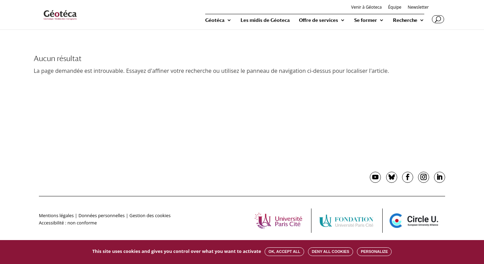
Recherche (405, 20)
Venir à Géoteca (366, 7)
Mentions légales (56, 215)
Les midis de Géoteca (265, 20)
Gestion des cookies (150, 215)
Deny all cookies (330, 251)
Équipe (394, 7)
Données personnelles (101, 215)
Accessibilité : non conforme (68, 223)
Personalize (374, 251)
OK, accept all (284, 251)
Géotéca (215, 20)
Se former (365, 20)
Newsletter (418, 7)
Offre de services (318, 20)
